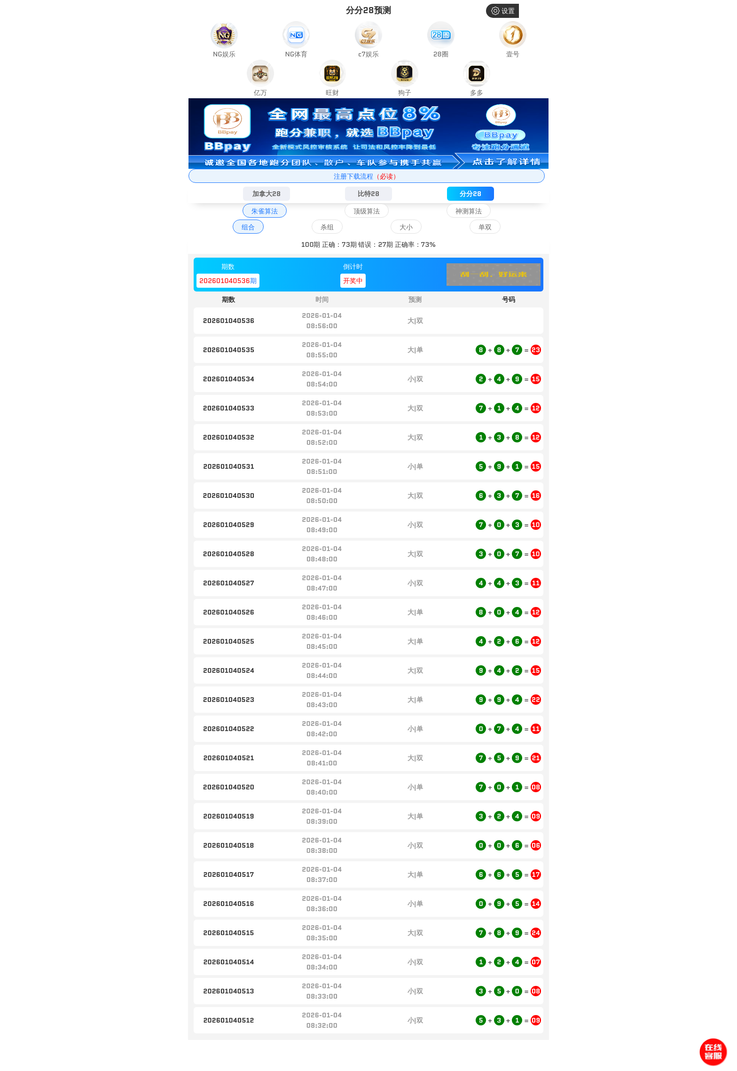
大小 (406, 227)
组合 (248, 227)
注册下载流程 (367, 176)
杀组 (327, 227)
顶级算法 (366, 211)
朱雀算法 (264, 211)
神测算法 (468, 211)
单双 (485, 227)
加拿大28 (266, 193)
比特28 (368, 193)
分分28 (470, 193)
